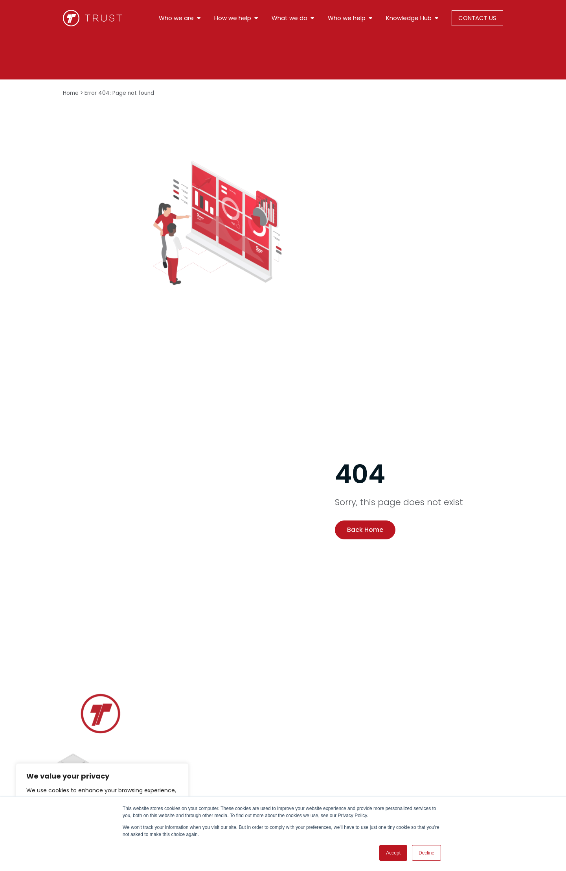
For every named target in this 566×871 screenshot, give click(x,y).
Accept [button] (393, 853)
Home (71, 93)
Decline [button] (426, 853)
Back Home (365, 529)
